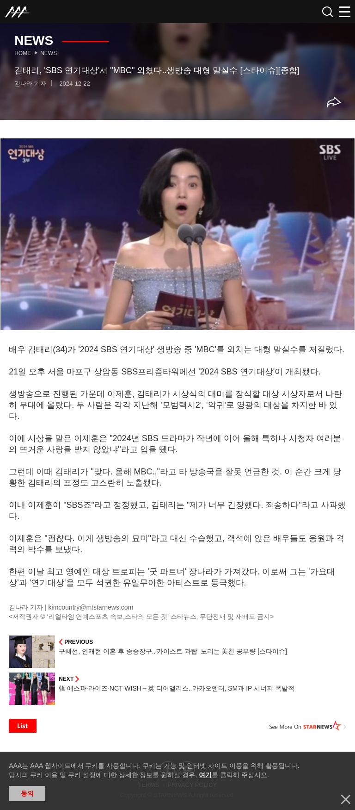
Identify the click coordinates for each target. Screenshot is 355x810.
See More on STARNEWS (307, 726)
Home (22, 53)
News (48, 53)
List (23, 726)
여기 (205, 775)
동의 (27, 793)
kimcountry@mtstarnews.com (91, 607)
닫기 (345, 799)
